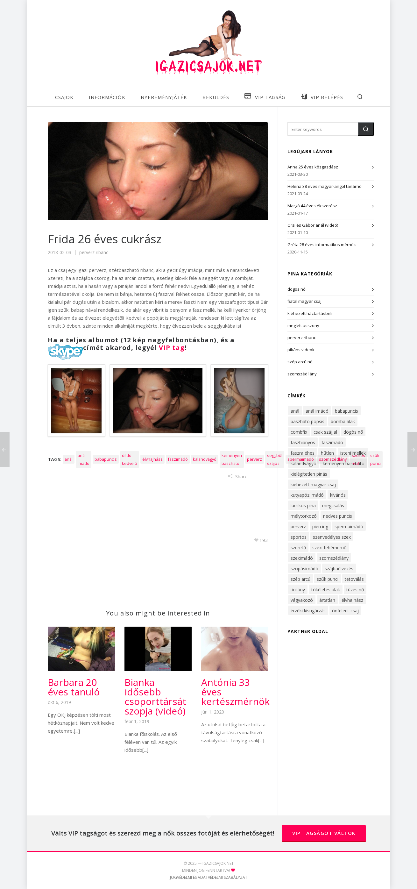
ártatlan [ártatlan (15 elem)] (327, 600)
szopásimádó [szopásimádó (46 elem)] (304, 568)
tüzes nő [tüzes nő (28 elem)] (355, 590)
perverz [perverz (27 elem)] (298, 526)
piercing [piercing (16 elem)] (320, 526)
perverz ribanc (93, 252)
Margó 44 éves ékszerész (312, 206)
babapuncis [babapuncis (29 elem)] (346, 411)
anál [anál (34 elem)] (295, 411)
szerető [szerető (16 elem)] (298, 547)
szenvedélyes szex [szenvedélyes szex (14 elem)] (332, 537)
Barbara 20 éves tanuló (74, 687)
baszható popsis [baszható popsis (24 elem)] (307, 421)
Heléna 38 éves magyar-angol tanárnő (324, 186)
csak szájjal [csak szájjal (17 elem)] (325, 432)
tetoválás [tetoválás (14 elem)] (354, 579)
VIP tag (172, 347)
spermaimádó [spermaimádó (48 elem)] (349, 526)
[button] (366, 129)
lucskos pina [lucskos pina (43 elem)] (303, 505)
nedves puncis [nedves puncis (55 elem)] (337, 516)
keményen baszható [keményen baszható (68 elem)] (343, 463)
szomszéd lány (302, 374)
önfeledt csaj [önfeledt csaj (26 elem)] (345, 611)
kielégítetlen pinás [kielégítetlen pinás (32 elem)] (309, 474)
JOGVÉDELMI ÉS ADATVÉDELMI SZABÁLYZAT (208, 877)
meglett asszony (303, 325)
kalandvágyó (204, 459)
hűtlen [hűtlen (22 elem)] (327, 453)
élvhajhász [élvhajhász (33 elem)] (352, 600)
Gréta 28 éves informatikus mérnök (321, 244)
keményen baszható (232, 459)
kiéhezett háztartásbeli (309, 313)
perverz (254, 459)
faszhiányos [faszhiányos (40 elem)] (303, 442)
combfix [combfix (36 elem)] (299, 432)
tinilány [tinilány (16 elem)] (298, 590)
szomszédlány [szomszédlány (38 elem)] (334, 558)
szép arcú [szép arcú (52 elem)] (300, 579)
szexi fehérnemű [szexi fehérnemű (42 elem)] (329, 547)
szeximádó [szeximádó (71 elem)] (302, 558)
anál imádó (83, 459)
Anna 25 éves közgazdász (312, 167)
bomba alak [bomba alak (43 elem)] (343, 421)
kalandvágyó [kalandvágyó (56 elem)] (303, 463)
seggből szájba (274, 459)
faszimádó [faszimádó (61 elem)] (332, 442)
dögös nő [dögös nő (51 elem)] (353, 432)
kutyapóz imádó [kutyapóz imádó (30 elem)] (307, 495)
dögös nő (296, 289)
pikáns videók (301, 349)
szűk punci (375, 459)
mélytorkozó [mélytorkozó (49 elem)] (304, 516)
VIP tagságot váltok (324, 833)
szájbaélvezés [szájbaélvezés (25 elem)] (339, 568)
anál (69, 459)
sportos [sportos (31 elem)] (299, 537)
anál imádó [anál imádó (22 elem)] (317, 411)
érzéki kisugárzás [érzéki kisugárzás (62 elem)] (308, 611)
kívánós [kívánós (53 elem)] (338, 495)
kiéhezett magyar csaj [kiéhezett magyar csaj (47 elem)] (313, 484)
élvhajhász (152, 459)
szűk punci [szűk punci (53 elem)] (327, 579)
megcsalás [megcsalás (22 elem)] (333, 505)
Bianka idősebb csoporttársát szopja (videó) (155, 696)
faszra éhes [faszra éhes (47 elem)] (303, 453)
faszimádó (178, 459)
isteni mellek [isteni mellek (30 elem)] (353, 453)
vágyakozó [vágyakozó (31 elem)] (302, 600)
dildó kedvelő (129, 459)
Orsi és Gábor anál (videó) (312, 225)
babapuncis (106, 459)
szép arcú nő (300, 362)
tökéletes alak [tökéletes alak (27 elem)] (325, 590)
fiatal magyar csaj (304, 301)
